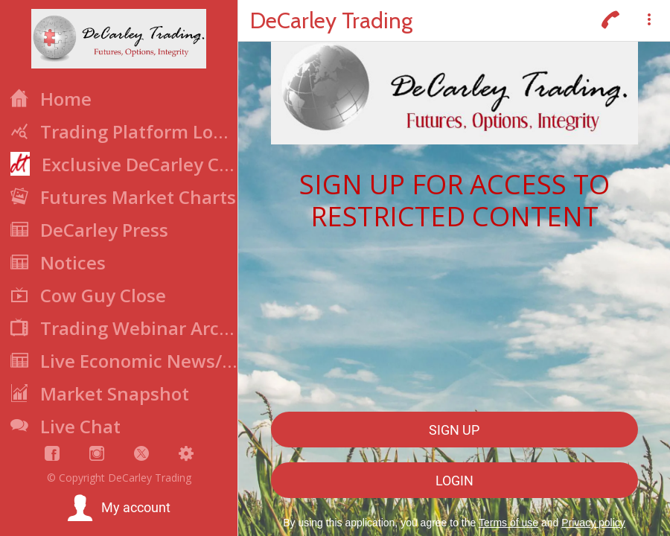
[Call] (610, 21)
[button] (118, 508)
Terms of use (508, 523)
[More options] (649, 21)
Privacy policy (593, 523)
